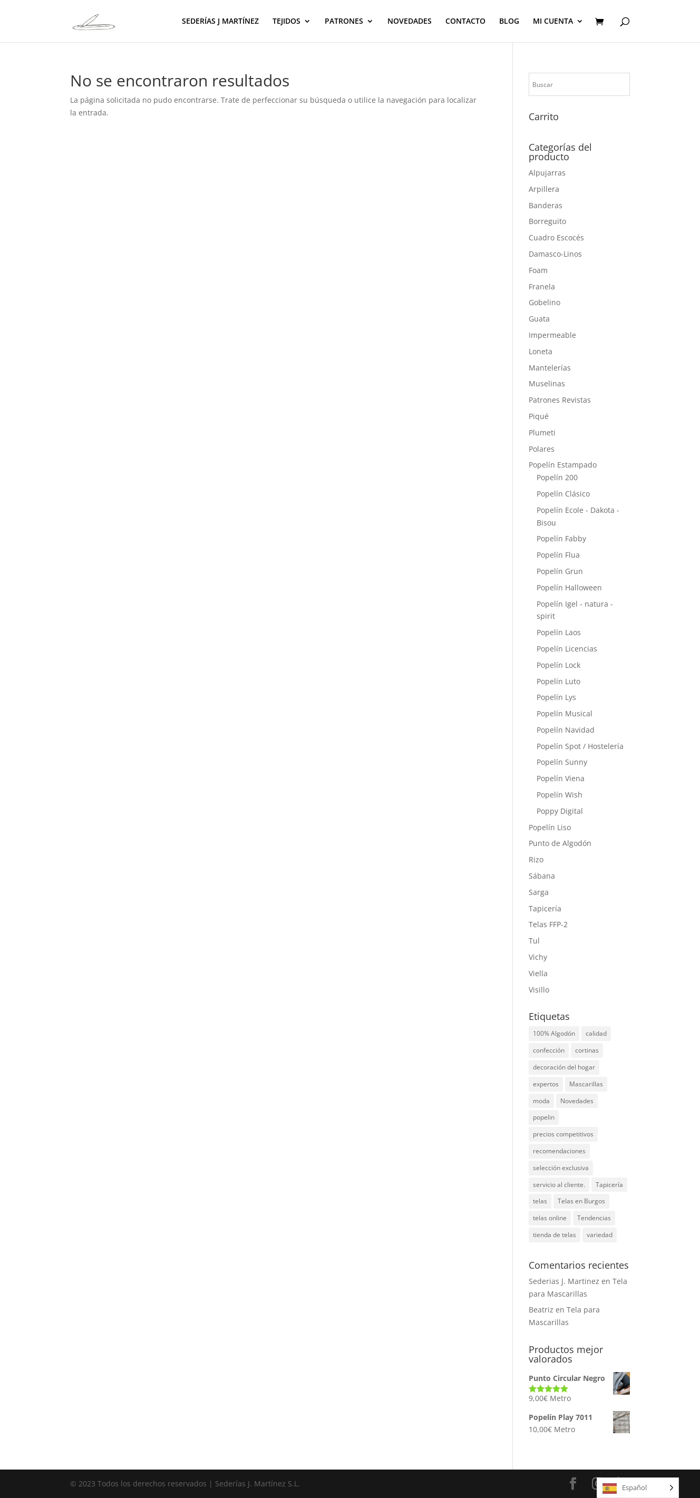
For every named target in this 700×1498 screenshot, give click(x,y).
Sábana (542, 876)
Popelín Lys (556, 697)
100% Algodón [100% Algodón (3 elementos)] (554, 1033)
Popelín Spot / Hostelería (580, 746)
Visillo (539, 990)
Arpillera (544, 189)
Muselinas (547, 383)
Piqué (539, 416)
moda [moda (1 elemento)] (541, 1100)
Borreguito (547, 221)
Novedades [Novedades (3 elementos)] (577, 1100)
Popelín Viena (561, 778)
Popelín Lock (558, 665)
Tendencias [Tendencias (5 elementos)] (594, 1217)
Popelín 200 (557, 477)
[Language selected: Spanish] (638, 1487)
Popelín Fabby (561, 538)
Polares (542, 449)
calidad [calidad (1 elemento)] (596, 1033)
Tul (534, 941)
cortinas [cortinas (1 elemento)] (587, 1050)
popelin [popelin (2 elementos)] (544, 1117)
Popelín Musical (564, 713)
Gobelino (544, 302)
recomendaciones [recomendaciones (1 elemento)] (559, 1150)
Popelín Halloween (569, 587)
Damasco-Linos (555, 254)
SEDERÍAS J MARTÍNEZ (220, 21)
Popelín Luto (558, 681)
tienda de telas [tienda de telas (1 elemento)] (554, 1234)
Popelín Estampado (563, 465)
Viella (538, 973)
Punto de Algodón (560, 843)
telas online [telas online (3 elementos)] (550, 1217)
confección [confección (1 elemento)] (549, 1050)
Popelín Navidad (566, 730)
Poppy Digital (560, 811)
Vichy (538, 957)
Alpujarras (547, 173)
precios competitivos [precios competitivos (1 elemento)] (563, 1134)
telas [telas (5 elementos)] (540, 1201)
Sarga (539, 892)
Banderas (545, 205)
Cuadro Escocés (556, 237)
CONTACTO (465, 21)
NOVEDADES (409, 21)
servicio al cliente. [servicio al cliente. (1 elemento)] (559, 1184)
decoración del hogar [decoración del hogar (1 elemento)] (564, 1067)
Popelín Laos (559, 632)
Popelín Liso (550, 827)
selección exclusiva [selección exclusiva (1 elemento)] (561, 1167)
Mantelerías (550, 368)
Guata (539, 319)
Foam (538, 270)
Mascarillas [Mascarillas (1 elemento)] (586, 1083)
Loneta (540, 351)
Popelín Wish (559, 795)
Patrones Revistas (560, 400)
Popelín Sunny (562, 762)
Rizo (536, 859)
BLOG (509, 21)
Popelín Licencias (567, 649)
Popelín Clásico (563, 494)
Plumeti (542, 432)
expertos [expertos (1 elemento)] (546, 1083)
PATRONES (344, 21)
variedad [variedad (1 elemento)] (599, 1234)
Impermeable (552, 335)
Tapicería (545, 908)
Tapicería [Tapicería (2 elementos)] (609, 1184)
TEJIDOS (286, 21)
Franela (542, 286)
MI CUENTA (553, 21)
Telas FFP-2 (548, 924)
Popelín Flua (558, 555)
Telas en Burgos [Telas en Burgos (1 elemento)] (581, 1201)
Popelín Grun (560, 571)
